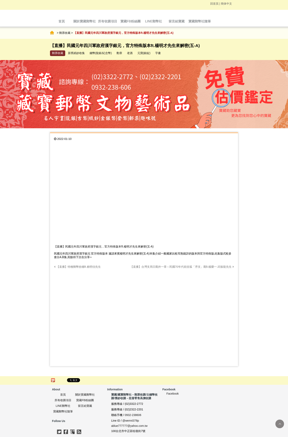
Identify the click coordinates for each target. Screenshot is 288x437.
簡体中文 (226, 3)
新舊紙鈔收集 (76, 53)
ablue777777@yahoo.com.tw (129, 425)
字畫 (158, 53)
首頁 (52, 33)
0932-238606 (133, 415)
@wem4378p (130, 420)
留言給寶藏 (85, 405)
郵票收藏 (64, 32)
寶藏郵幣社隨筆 (63, 411)
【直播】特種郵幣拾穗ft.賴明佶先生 (77, 266)
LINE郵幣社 (63, 405)
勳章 (119, 53)
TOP (279, 424)
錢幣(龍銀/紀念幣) (101, 53)
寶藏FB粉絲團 (85, 400)
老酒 (130, 53)
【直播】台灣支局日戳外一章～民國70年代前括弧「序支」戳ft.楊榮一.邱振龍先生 (182, 266)
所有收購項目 (63, 400)
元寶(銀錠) (143, 53)
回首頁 (214, 3)
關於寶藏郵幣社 (85, 394)
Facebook (172, 393)
